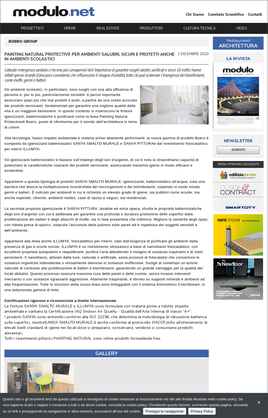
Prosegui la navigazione (165, 411)
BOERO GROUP (23, 41)
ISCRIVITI (238, 150)
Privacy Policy (202, 411)
